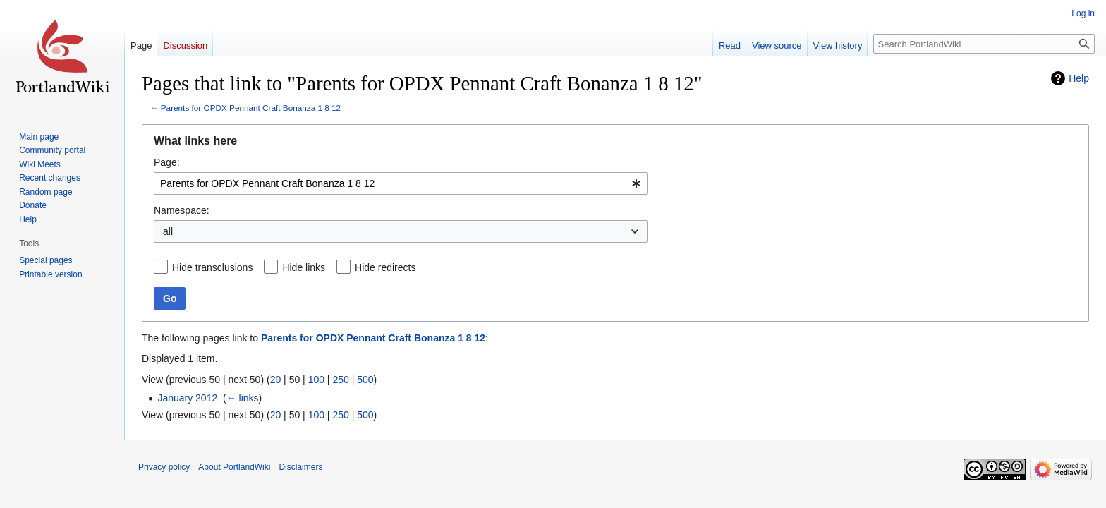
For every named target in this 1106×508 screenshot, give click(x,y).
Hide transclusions (212, 267)
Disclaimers (300, 467)
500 (365, 379)
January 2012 (187, 398)
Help (1079, 78)
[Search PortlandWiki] (984, 44)
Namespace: (181, 210)
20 (275, 379)
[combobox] (401, 183)
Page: (167, 162)
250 (340, 379)
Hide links (303, 267)
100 (316, 379)
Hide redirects (385, 267)
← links (242, 398)
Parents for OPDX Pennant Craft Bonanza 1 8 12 (251, 107)
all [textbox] (168, 231)
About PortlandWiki (234, 467)
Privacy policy (164, 467)
